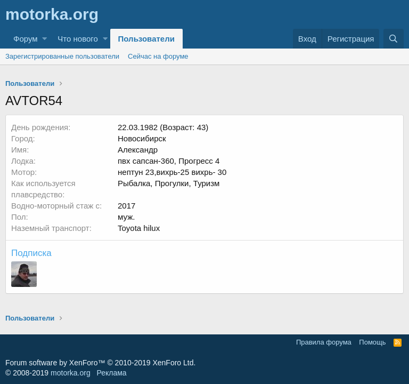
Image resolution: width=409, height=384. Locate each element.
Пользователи (146, 38)
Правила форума (323, 342)
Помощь (372, 342)
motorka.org (71, 373)
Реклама (111, 373)
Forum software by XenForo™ (100, 362)
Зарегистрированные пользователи (62, 56)
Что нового (77, 38)
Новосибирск (142, 138)
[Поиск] (393, 39)
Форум (25, 38)
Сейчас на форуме (158, 56)
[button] (44, 39)
